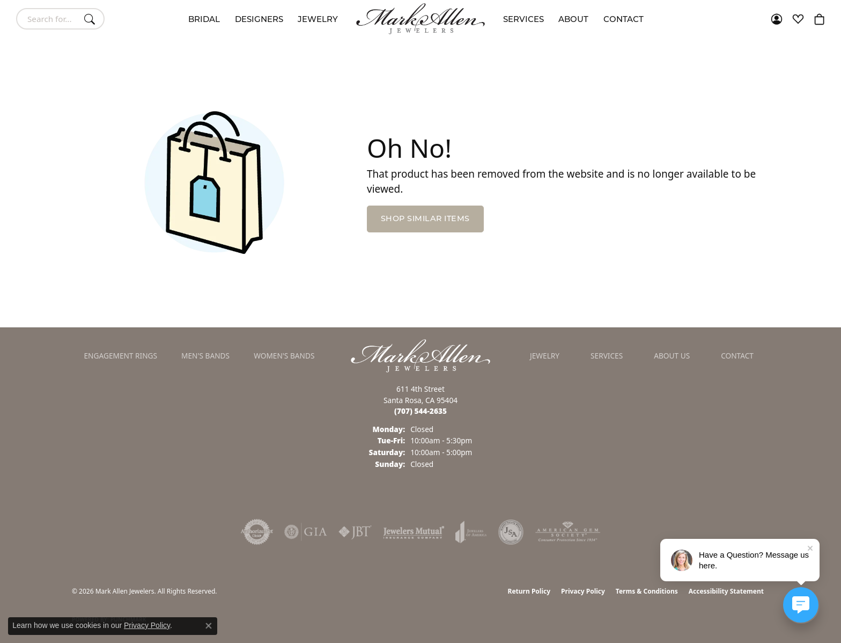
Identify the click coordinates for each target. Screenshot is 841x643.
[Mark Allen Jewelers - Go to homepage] (420, 354)
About (573, 19)
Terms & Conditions (647, 591)
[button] (776, 19)
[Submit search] (91, 18)
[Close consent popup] (208, 626)
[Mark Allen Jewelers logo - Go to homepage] (420, 19)
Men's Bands (205, 355)
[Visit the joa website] (470, 531)
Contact (623, 19)
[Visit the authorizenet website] (257, 531)
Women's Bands (284, 355)
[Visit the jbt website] (355, 531)
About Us (672, 355)
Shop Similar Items (425, 218)
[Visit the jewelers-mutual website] (414, 531)
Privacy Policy (583, 591)
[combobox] (48, 18)
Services (523, 19)
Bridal (204, 19)
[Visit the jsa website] (511, 531)
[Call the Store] (420, 411)
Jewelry (318, 19)
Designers (259, 19)
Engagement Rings (121, 355)
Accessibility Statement (726, 591)
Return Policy (529, 591)
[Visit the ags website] (568, 531)
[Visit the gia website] (305, 531)
